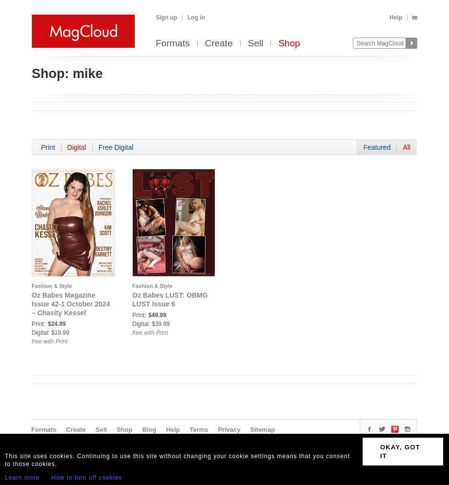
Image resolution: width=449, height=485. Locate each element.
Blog (149, 429)
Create (219, 43)
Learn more (22, 477)
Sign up (166, 17)
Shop (289, 43)
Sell (256, 43)
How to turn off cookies (86, 477)
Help (395, 17)
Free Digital (116, 147)
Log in (196, 17)
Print (48, 147)
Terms (198, 429)
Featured (376, 147)
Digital (76, 147)
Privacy (229, 429)
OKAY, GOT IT (400, 452)
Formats (173, 43)
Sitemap (262, 429)
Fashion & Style (52, 286)
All (406, 147)
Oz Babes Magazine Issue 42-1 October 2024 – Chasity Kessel (71, 304)
